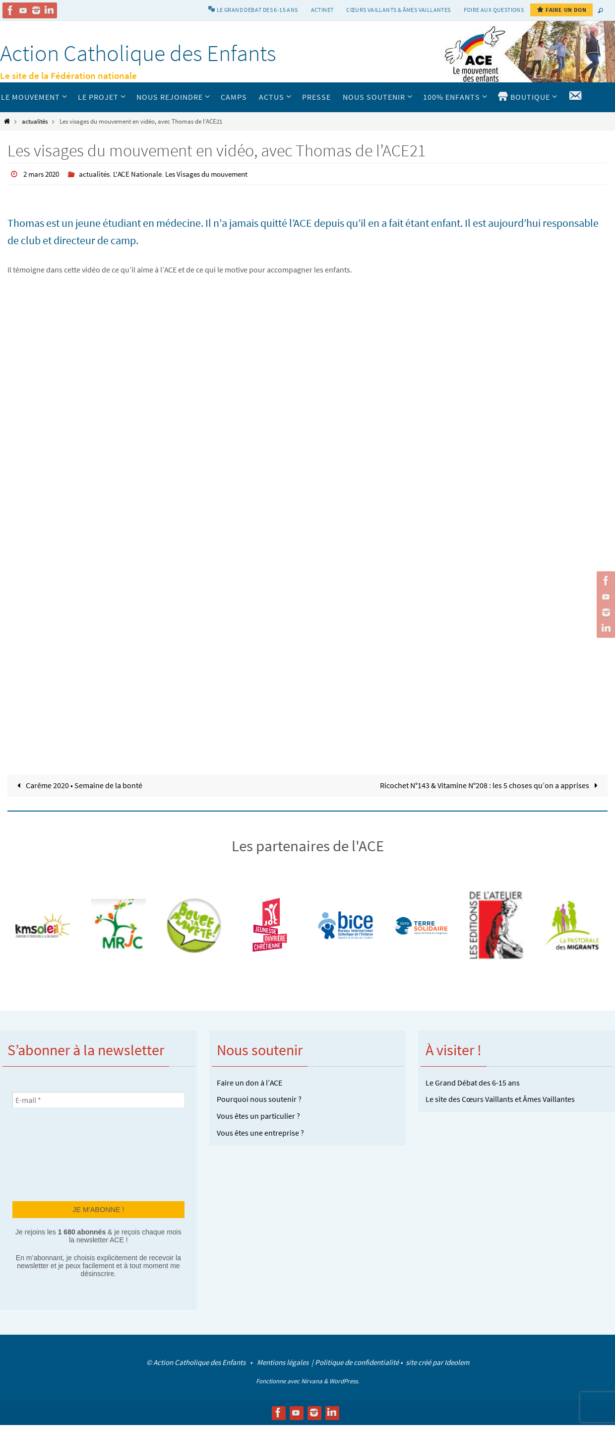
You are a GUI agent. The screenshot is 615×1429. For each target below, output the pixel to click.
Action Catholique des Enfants (138, 53)
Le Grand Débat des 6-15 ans (473, 1082)
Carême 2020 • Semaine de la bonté (77, 785)
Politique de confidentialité (357, 1361)
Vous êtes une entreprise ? (260, 1132)
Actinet (322, 9)
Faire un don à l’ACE (249, 1082)
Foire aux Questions (494, 9)
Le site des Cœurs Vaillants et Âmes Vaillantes (500, 1099)
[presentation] (53, 1153)
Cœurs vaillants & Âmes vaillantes (398, 9)
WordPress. (344, 1380)
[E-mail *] (98, 1099)
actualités (35, 121)
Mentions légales (283, 1361)
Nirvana (311, 1380)
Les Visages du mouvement (218, 174)
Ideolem (456, 1361)
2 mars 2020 (43, 174)
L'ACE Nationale (144, 174)
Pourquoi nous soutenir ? (259, 1099)
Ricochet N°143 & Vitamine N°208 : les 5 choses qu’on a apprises (491, 785)
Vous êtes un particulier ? (258, 1115)
